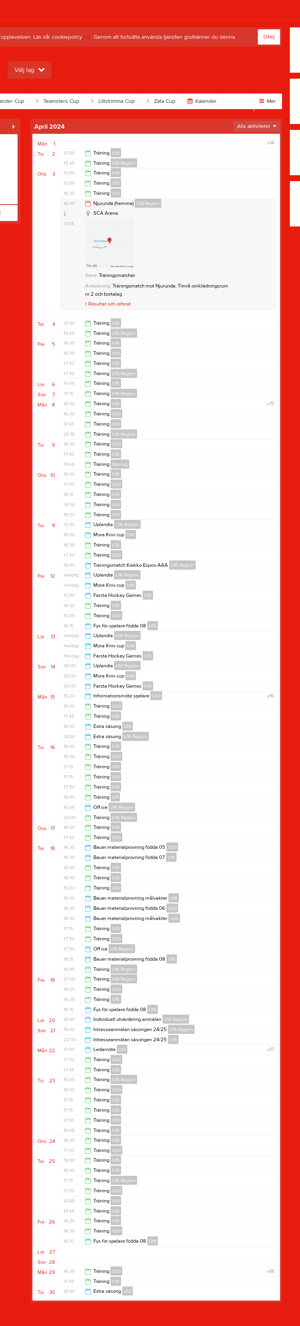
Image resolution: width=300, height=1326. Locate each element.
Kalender (202, 101)
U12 (116, 193)
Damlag (120, 464)
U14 (116, 173)
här (87, 37)
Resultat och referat (108, 304)
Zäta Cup (161, 101)
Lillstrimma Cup (113, 101)
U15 (116, 153)
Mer (267, 101)
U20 (116, 414)
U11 (115, 797)
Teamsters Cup (57, 101)
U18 (116, 424)
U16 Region (124, 163)
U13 (116, 183)
